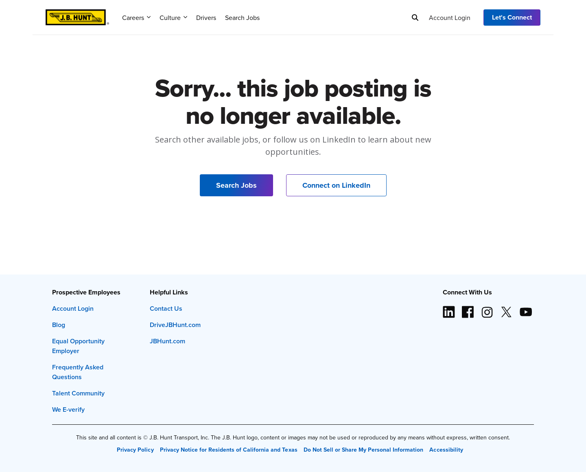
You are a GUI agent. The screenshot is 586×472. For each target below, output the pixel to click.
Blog (58, 324)
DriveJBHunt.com (175, 324)
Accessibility (446, 449)
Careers (136, 17)
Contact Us (166, 308)
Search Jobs (242, 17)
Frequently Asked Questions (77, 372)
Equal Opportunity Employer (78, 346)
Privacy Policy (135, 449)
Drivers (206, 17)
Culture (173, 17)
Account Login (449, 17)
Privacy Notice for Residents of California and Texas (228, 449)
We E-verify (68, 409)
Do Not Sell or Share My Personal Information (364, 449)
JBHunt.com (167, 341)
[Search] (415, 17)
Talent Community (78, 393)
